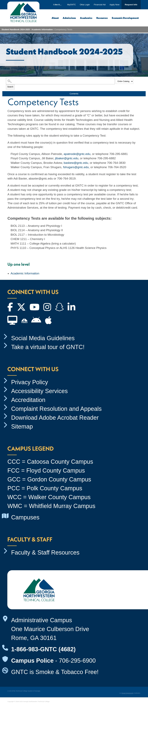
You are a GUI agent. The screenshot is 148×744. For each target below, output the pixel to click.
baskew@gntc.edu (76, 162)
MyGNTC (71, 4)
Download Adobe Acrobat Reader (55, 417)
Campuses (25, 517)
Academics (86, 17)
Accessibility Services (39, 391)
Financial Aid (100, 4)
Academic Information (42, 29)
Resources (102, 17)
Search (10, 87)
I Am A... (57, 4)
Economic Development (125, 17)
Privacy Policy (29, 382)
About (55, 17)
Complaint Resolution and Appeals (56, 409)
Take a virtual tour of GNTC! (47, 347)
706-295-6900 (77, 660)
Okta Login (85, 4)
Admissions (69, 17)
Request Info (131, 4)
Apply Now (114, 4)
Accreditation (28, 400)
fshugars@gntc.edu (76, 167)
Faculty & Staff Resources (45, 552)
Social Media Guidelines (43, 338)
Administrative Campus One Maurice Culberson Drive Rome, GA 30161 (50, 629)
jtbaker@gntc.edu (66, 158)
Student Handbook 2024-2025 (16, 29)
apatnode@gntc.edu (77, 154)
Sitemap (22, 426)
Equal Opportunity (127, 693)
